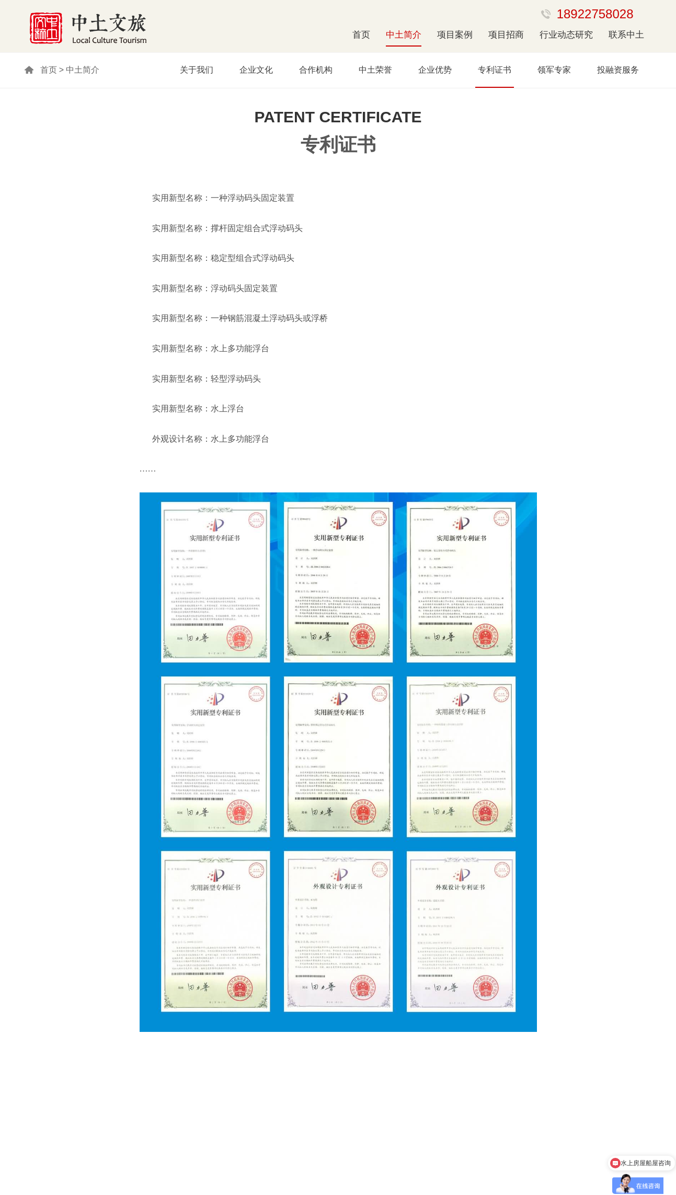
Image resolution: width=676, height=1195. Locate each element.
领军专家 (554, 69)
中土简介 (403, 35)
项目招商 (506, 35)
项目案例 (455, 35)
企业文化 (256, 69)
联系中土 (626, 35)
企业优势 (435, 69)
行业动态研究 (566, 35)
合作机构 (316, 69)
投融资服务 (618, 69)
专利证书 (494, 69)
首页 (361, 35)
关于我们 (196, 69)
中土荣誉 (375, 69)
